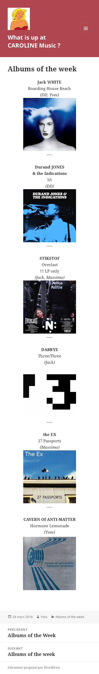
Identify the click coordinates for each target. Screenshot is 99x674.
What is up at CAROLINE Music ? (34, 41)
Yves (44, 617)
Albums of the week (69, 617)
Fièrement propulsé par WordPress (34, 667)
